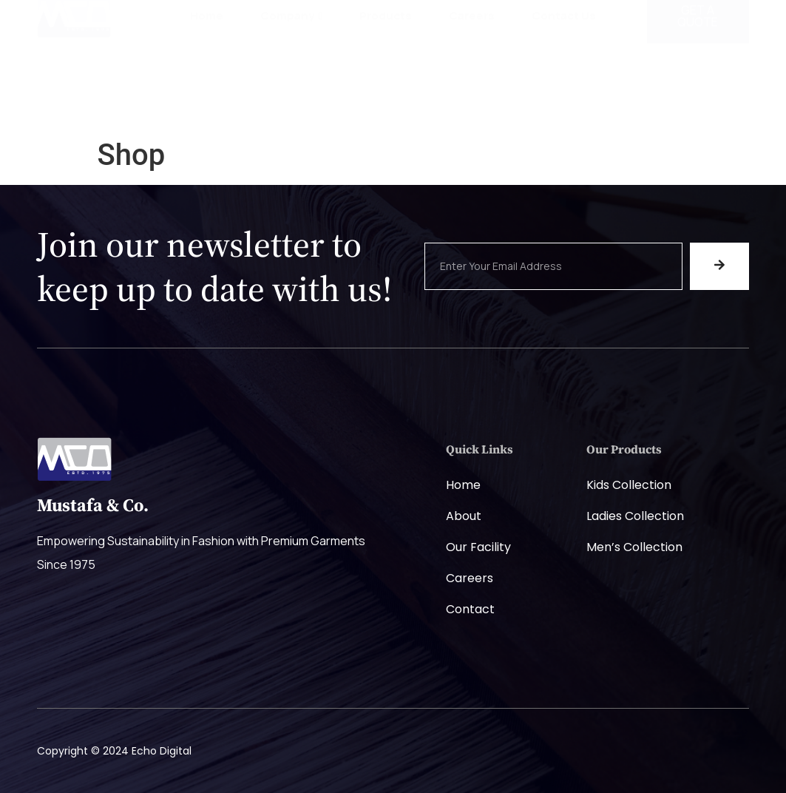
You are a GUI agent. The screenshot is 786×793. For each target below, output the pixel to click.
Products (385, 78)
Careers (472, 78)
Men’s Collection (634, 547)
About (463, 515)
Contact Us (564, 78)
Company (291, 78)
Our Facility (478, 547)
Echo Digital (162, 750)
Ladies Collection (635, 515)
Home (206, 78)
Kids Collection (628, 484)
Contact (470, 609)
